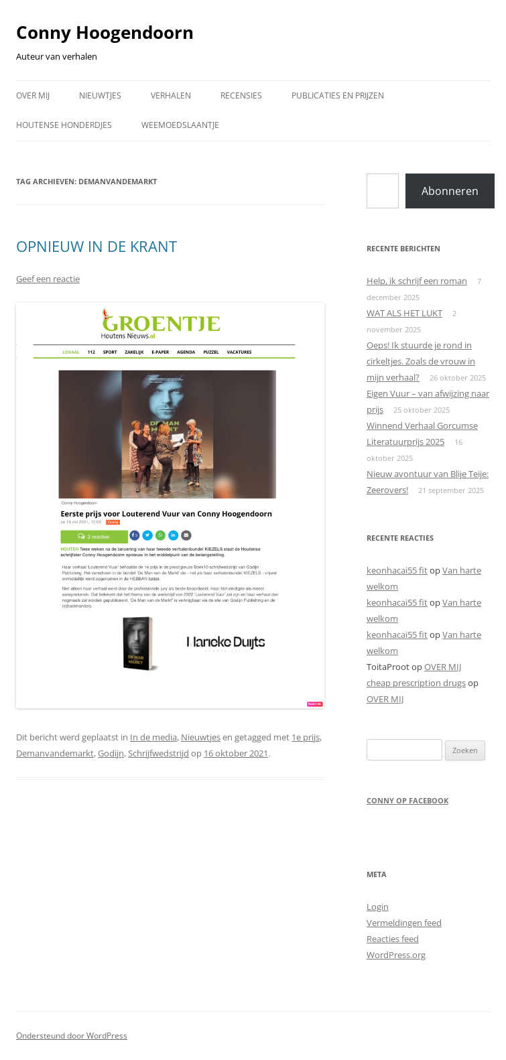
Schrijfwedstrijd (158, 753)
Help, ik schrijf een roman (417, 281)
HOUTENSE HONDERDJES (64, 125)
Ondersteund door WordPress (71, 1035)
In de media (153, 737)
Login (378, 907)
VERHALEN (171, 95)
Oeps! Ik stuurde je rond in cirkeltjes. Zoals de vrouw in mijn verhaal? (421, 361)
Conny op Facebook (407, 800)
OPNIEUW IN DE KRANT (96, 246)
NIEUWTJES (100, 95)
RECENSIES (241, 95)
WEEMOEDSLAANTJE (180, 125)
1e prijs (306, 737)
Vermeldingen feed (404, 923)
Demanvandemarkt (55, 753)
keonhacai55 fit (397, 570)
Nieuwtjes (200, 737)
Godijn (111, 753)
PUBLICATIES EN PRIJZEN (338, 95)
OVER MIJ (33, 95)
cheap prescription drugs (416, 683)
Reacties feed (393, 939)
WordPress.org (396, 955)
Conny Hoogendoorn (105, 32)
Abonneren (450, 191)
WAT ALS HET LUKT (404, 313)
